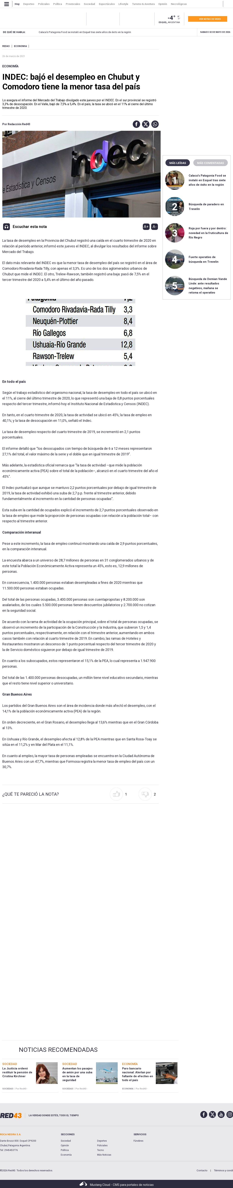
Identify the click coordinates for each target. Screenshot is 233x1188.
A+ (146, 226)
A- (154, 226)
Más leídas (177, 163)
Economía (10, 66)
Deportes (102, 1140)
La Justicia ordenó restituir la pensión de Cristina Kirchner (17, 1072)
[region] (197, 69)
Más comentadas (210, 163)
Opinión (65, 1145)
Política (65, 1150)
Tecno (100, 1150)
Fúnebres (138, 1140)
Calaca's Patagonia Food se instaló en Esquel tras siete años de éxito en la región (79, 32)
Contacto (202, 1170)
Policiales (102, 1145)
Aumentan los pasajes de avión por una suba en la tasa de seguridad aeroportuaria (77, 1076)
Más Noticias (104, 1154)
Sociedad (66, 1140)
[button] (135, 124)
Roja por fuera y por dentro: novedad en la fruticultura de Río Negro (208, 233)
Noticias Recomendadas (58, 1049)
